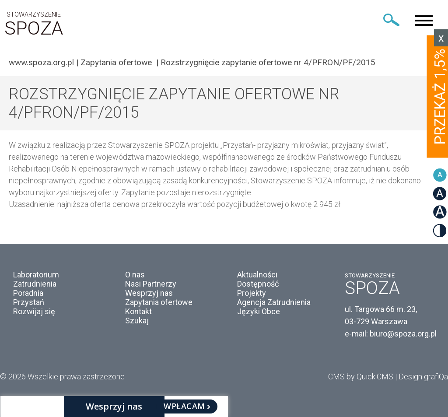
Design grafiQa (423, 376)
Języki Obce (258, 311)
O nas (135, 274)
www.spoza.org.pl (41, 62)
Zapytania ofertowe (117, 62)
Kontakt (138, 311)
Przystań (28, 302)
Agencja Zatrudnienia (274, 302)
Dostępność (258, 283)
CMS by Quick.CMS (360, 376)
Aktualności (257, 274)
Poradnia (28, 293)
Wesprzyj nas (149, 293)
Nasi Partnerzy (150, 283)
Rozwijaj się (34, 311)
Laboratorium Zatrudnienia (36, 279)
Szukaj (137, 320)
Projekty (251, 293)
